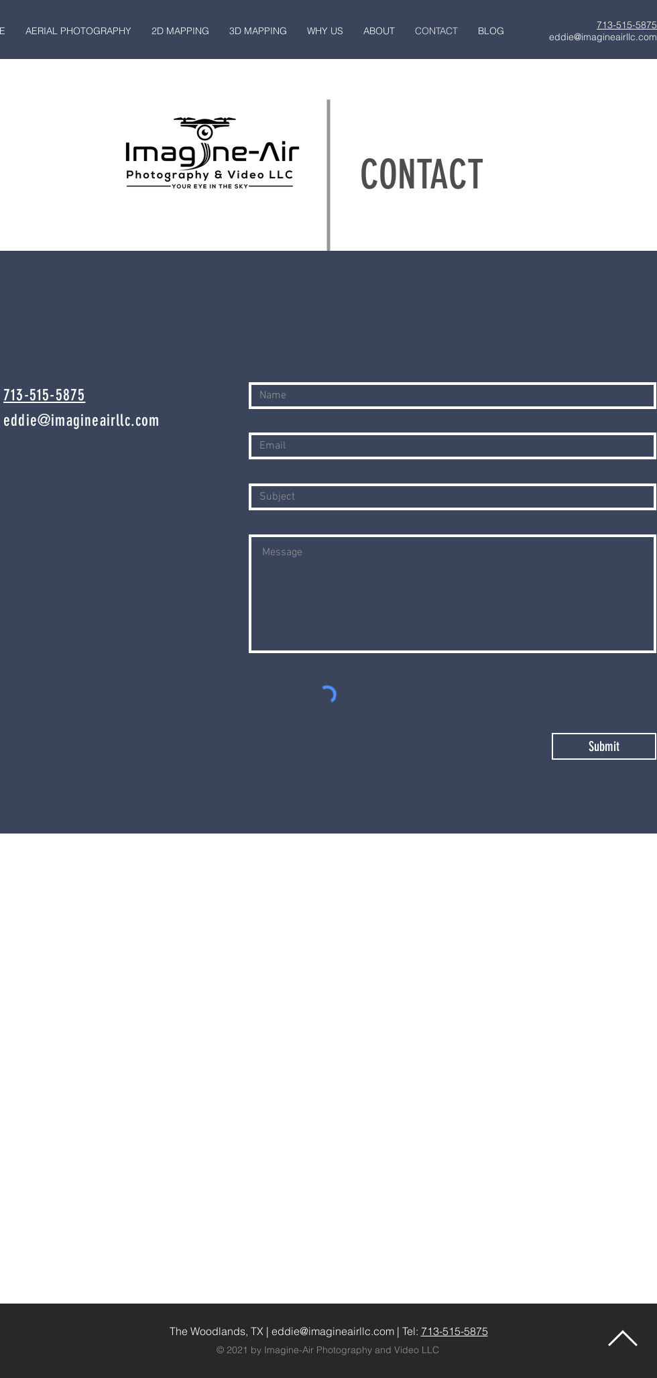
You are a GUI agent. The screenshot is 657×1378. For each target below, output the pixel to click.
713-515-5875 (454, 1331)
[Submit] (604, 746)
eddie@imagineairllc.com (603, 37)
